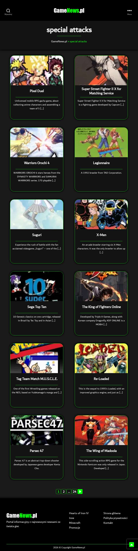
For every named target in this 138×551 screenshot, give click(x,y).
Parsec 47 (37, 451)
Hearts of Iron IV (79, 513)
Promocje (74, 527)
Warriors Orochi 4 (36, 163)
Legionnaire (101, 163)
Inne (71, 518)
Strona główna (111, 513)
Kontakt (108, 522)
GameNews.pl (59, 41)
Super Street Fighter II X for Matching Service (101, 91)
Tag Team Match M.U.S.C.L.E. (36, 379)
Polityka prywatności (115, 518)
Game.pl (69, 10)
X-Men (101, 235)
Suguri (36, 235)
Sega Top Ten (36, 307)
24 (74, 491)
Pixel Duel (37, 91)
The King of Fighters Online (101, 307)
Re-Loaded (101, 379)
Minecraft (74, 522)
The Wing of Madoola (101, 451)
